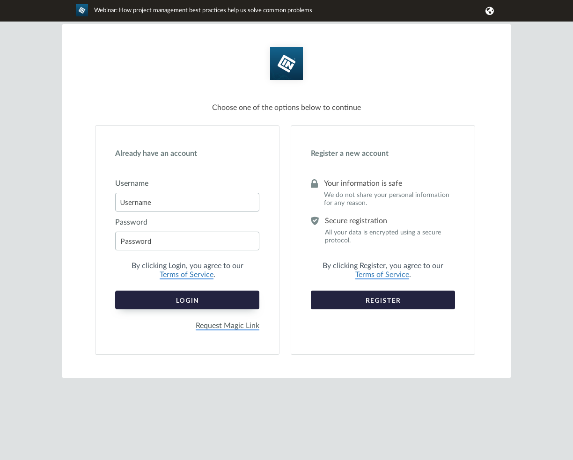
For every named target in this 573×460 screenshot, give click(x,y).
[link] (194, 14)
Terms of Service (186, 274)
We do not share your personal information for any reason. (386, 199)
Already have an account (156, 153)
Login (187, 300)
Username (131, 183)
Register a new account (350, 153)
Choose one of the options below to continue (286, 107)
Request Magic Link (227, 325)
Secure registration (356, 221)
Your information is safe (363, 183)
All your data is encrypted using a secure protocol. (383, 236)
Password (131, 222)
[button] (488, 11)
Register (383, 300)
